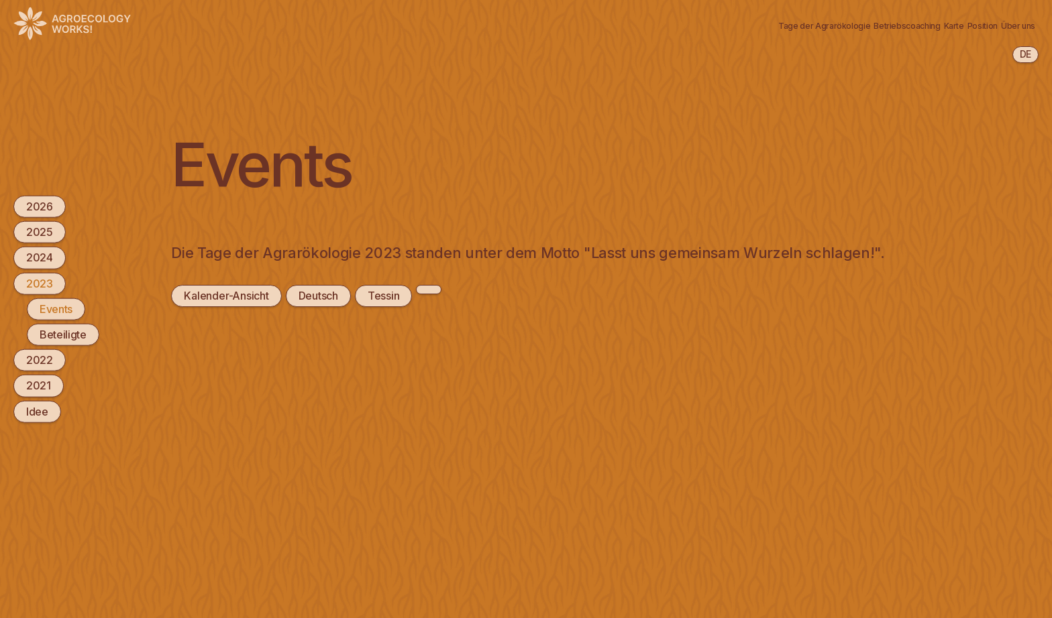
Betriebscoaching (706, 25)
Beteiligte (63, 334)
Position (852, 25)
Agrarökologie (452, 25)
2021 (38, 385)
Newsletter (999, 25)
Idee (37, 411)
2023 (39, 283)
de (1025, 54)
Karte (791, 25)
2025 (39, 232)
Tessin (381, 295)
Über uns (921, 25)
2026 (39, 206)
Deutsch (317, 295)
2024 (39, 257)
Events (56, 308)
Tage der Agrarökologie (576, 25)
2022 (39, 360)
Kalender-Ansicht (226, 295)
